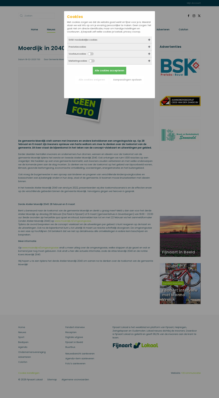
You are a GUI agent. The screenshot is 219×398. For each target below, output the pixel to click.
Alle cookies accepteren (109, 70)
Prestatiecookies (77, 46)
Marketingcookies (82, 60)
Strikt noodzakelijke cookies (83, 39)
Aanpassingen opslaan (127, 79)
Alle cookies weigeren (92, 79)
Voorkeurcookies (81, 53)
